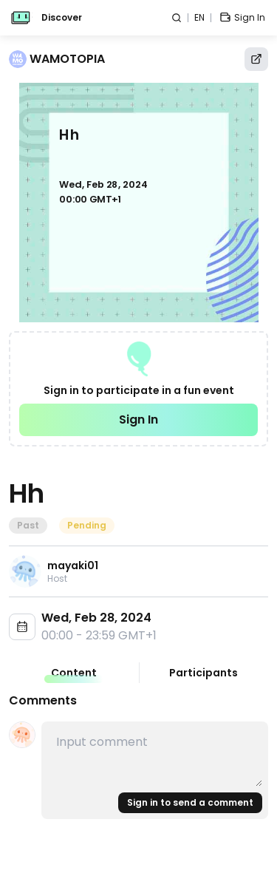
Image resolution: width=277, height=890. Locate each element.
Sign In (138, 419)
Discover (61, 18)
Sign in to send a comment (190, 802)
